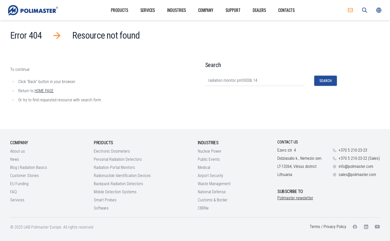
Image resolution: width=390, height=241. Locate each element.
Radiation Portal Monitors (114, 167)
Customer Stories (24, 175)
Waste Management (214, 183)
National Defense (212, 191)
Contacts (286, 10)
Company (205, 10)
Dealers (259, 10)
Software (101, 208)
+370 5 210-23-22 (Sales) (359, 158)
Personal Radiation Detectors (118, 159)
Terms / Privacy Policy (328, 226)
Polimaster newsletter (295, 198)
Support (233, 10)
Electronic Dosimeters (112, 151)
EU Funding (19, 183)
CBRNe (203, 208)
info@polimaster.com (356, 166)
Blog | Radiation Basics (28, 167)
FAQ (13, 191)
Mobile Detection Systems (115, 191)
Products (119, 10)
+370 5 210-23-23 (353, 150)
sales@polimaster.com (357, 174)
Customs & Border (213, 200)
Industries (176, 10)
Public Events (209, 159)
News (14, 159)
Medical (204, 167)
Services (147, 10)
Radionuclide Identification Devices (122, 175)
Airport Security (210, 175)
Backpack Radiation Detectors (118, 183)
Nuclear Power (209, 151)
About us (17, 151)
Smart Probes (105, 200)
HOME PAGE (44, 90)
